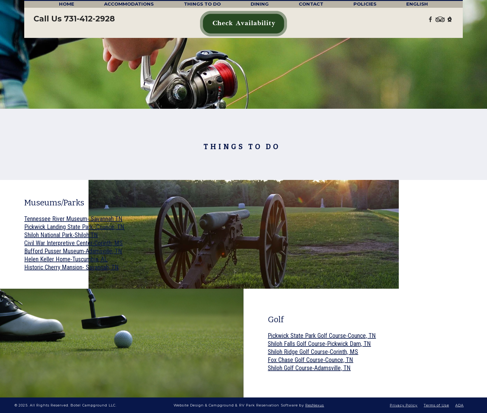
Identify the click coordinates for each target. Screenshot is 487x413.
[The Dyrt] (449, 19)
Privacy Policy (403, 405)
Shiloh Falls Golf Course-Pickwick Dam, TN (319, 343)
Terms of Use (436, 405)
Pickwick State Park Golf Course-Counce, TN (322, 335)
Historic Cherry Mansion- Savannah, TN (71, 267)
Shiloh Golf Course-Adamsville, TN (309, 368)
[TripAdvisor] (440, 19)
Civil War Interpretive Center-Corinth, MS (73, 243)
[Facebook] (431, 19)
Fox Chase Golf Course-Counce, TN (310, 360)
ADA (459, 405)
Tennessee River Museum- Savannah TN (73, 219)
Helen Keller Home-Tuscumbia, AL (65, 259)
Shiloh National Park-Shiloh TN (61, 235)
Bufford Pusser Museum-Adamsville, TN (73, 251)
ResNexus (314, 405)
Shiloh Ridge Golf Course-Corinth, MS (313, 352)
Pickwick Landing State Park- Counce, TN (74, 227)
